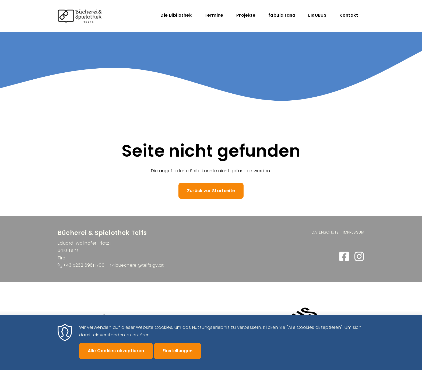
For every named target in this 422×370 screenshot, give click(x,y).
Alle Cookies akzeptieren (116, 354)
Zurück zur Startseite (211, 191)
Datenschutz (325, 232)
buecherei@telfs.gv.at (139, 265)
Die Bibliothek (176, 15)
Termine (214, 15)
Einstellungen (177, 354)
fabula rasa (281, 15)
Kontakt (348, 15)
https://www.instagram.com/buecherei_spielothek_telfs (359, 256)
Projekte (245, 15)
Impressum (353, 232)
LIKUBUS (317, 15)
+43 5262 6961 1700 (83, 265)
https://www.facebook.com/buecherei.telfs (344, 256)
